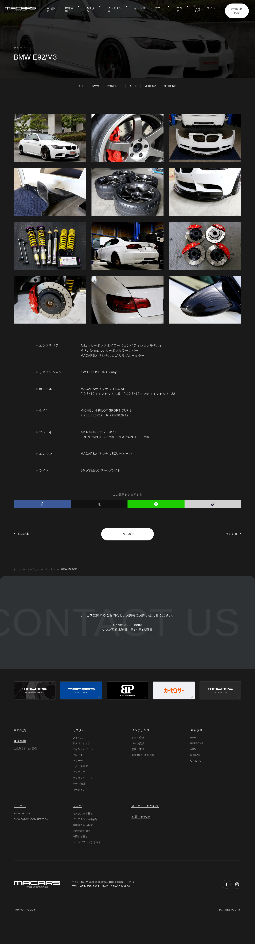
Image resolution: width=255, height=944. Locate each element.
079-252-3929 (90, 910)
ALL (81, 86)
